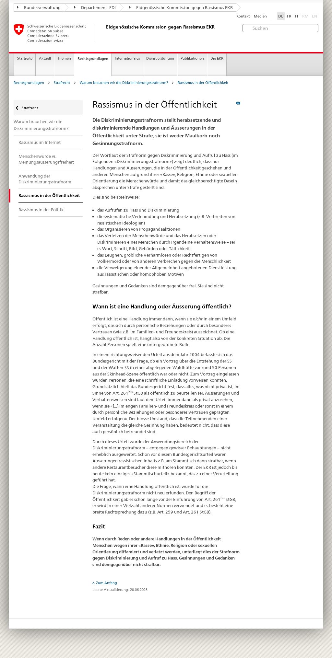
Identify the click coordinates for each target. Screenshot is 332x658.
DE (280, 16)
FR (289, 16)
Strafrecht (62, 83)
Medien (260, 16)
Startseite (24, 58)
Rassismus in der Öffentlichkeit (203, 83)
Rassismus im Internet (39, 142)
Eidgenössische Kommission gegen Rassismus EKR (181, 7)
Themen (64, 58)
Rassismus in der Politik (41, 209)
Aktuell (45, 58)
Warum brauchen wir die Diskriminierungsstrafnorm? (124, 83)
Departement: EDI (95, 7)
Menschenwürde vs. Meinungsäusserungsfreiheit (46, 159)
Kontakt (243, 16)
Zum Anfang (106, 583)
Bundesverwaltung (39, 7)
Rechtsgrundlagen (92, 58)
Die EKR (216, 58)
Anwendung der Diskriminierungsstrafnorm (44, 178)
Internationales (127, 58)
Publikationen (192, 58)
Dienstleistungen (160, 58)
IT (297, 16)
